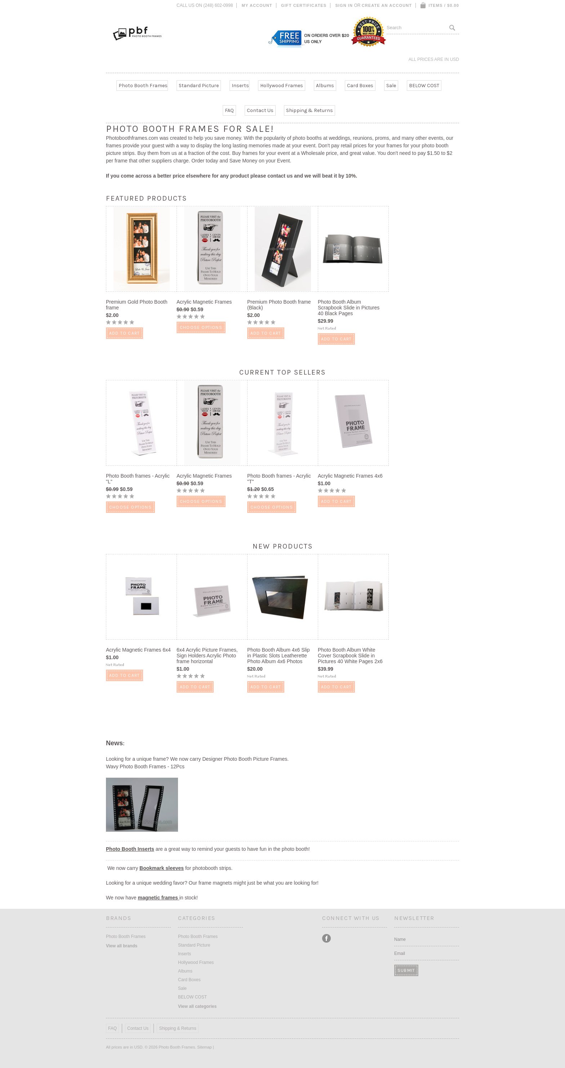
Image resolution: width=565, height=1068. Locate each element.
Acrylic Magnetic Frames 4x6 (350, 476)
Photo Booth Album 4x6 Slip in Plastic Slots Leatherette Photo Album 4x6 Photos (278, 655)
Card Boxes (360, 85)
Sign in (344, 5)
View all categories (197, 1006)
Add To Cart (124, 333)
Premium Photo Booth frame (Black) (279, 304)
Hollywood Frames (281, 85)
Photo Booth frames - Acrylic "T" (279, 478)
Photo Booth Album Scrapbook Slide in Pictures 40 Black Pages (348, 307)
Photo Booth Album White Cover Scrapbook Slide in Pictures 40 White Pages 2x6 (350, 655)
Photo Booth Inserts (130, 849)
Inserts (240, 85)
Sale (391, 85)
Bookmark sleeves (161, 868)
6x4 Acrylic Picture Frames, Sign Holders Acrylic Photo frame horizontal (207, 655)
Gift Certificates (303, 5)
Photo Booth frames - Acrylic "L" (138, 478)
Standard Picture (199, 85)
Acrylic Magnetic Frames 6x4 (138, 650)
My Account (257, 5)
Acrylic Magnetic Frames (204, 302)
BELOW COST (424, 85)
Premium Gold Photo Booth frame (136, 304)
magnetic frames (158, 898)
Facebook (326, 938)
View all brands (121, 945)
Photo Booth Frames (143, 85)
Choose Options (201, 327)
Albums (325, 85)
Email (399, 953)
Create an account (387, 5)
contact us (280, 176)
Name (400, 939)
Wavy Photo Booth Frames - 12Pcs (145, 766)
